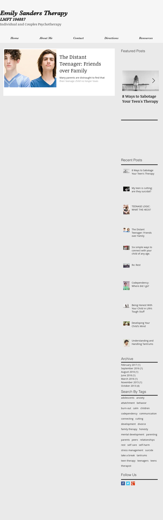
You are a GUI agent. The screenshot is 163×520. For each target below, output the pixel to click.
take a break (128, 455)
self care (132, 444)
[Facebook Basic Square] (123, 483)
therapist (126, 465)
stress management (132, 450)
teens (154, 460)
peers (135, 439)
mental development (132, 434)
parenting (151, 434)
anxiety (140, 397)
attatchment (128, 402)
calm (135, 408)
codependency (129, 413)
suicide (149, 450)
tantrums (142, 455)
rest (123, 444)
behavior (142, 402)
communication (148, 413)
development (128, 424)
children (145, 408)
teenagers (143, 460)
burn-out (126, 408)
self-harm (144, 444)
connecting (127, 418)
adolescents (127, 397)
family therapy (129, 429)
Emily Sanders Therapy (34, 13)
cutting (139, 418)
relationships (147, 439)
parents (125, 439)
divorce (142, 424)
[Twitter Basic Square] (128, 483)
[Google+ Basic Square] (133, 483)
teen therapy (128, 460)
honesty (143, 429)
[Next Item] (153, 80)
